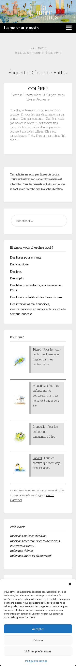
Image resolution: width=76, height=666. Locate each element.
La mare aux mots (21, 27)
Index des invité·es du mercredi (30, 555)
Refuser (38, 640)
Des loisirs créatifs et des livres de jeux (36, 297)
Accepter (38, 629)
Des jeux (16, 271)
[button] (70, 584)
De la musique (19, 264)
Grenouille (39, 427)
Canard (37, 458)
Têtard (37, 349)
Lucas (61, 95)
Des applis (17, 278)
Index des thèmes (21, 550)
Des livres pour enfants (25, 257)
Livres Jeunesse (38, 100)
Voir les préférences (38, 651)
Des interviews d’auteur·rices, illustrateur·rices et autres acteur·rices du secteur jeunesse (38, 309)
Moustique (39, 386)
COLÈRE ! (38, 88)
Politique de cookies (36, 660)
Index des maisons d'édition (28, 536)
